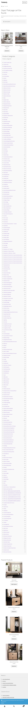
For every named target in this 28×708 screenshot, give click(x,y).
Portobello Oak (6, 406)
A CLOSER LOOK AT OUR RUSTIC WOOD (9, 685)
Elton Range (6, 202)
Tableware (5, 510)
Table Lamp (6, 506)
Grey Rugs (5, 245)
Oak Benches (6, 363)
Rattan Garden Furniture (8, 414)
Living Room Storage (7, 325)
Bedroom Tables (7, 93)
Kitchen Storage (6, 310)
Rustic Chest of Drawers (8, 457)
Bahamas (5, 80)
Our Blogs (4, 687)
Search (14, 706)
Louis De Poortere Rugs (8, 329)
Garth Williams (6, 239)
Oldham (5, 386)
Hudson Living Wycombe (8, 278)
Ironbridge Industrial (7, 300)
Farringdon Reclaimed (7, 211)
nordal (5, 359)
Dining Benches (6, 174)
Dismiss (2, 702)
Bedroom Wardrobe (7, 95)
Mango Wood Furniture (8, 339)
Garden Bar (6, 225)
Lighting (5, 319)
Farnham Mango (6, 209)
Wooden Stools (6, 549)
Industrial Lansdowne (7, 292)
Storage (5, 504)
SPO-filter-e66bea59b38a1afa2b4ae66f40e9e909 (12, 498)
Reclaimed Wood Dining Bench (9, 428)
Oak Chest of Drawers (7, 365)
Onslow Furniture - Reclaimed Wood (10, 390)
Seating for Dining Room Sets (9, 469)
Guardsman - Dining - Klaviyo (9, 251)
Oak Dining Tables (7, 369)
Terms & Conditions (5, 695)
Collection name (7, 158)
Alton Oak (5, 72)
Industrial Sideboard (7, 294)
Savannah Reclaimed (7, 465)
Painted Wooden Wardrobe (8, 398)
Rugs (4, 455)
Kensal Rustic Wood (7, 304)
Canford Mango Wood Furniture (9, 141)
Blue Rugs (5, 119)
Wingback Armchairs (7, 538)
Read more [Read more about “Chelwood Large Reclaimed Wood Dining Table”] (7, 50)
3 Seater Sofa (6, 64)
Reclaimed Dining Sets (8, 424)
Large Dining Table (7, 314)
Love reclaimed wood (6, 679)
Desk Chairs (6, 172)
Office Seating (6, 380)
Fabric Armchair (6, 204)
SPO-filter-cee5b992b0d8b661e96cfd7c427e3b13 (12, 496)
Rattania (5, 418)
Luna (4, 331)
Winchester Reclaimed (8, 536)
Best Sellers (6, 111)
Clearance (5, 148)
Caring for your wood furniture (7, 683)
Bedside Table (6, 99)
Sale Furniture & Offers (8, 463)
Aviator (5, 78)
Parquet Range (6, 400)
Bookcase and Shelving (8, 127)
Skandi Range (6, 479)
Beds (4, 97)
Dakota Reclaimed (7, 164)
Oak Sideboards (6, 371)
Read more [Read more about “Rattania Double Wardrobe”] (14, 638)
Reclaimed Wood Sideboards (9, 439)
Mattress (5, 343)
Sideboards (6, 477)
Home (3, 6)
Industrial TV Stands (7, 296)
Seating (5, 467)
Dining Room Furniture (8, 182)
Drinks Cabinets (6, 194)
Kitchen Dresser (6, 308)
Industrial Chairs (7, 280)
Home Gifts (6, 270)
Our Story (4, 681)
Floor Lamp (6, 217)
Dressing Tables (6, 192)
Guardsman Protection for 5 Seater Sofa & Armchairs (13, 262)
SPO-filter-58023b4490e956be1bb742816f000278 (12, 492)
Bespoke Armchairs (7, 103)
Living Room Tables (7, 327)
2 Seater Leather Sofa (7, 62)
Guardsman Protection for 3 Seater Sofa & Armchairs (13, 259)
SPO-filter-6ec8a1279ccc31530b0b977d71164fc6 (12, 494)
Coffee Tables (6, 154)
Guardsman (6, 247)
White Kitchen (6, 534)
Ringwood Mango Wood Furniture (9, 447)
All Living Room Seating (8, 70)
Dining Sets (6, 184)
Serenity (5, 471)
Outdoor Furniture (7, 392)
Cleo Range (6, 150)
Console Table (6, 162)
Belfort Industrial (7, 101)
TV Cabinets (6, 520)
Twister (5, 522)
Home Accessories (7, 268)
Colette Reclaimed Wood (8, 156)
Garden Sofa (6, 231)
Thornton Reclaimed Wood (8, 514)
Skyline (5, 481)
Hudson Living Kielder (7, 276)
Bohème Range (6, 123)
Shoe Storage (6, 473)
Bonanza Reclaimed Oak (8, 125)
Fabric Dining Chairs (7, 207)
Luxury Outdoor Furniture (8, 335)
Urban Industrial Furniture (8, 526)
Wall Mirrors (6, 530)
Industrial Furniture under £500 (9, 290)
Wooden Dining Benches (8, 544)
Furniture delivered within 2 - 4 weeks (10, 223)
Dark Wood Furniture (7, 166)
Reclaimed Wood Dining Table (9, 430)
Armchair (5, 74)
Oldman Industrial (7, 388)
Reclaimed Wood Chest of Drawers (10, 426)
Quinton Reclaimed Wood (8, 408)
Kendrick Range (6, 302)
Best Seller (6, 109)
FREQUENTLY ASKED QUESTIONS (8, 697)
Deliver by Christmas (7, 168)
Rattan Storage (6, 416)
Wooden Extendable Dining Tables (10, 547)
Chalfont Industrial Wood (8, 143)
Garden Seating (6, 229)
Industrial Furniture (7, 288)
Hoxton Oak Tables (7, 272)
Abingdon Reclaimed (7, 66)
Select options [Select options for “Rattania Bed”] (14, 584)
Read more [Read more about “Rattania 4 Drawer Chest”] (14, 666)
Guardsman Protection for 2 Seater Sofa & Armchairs (13, 257)
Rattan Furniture (7, 412)
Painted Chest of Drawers (8, 396)
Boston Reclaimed (7, 129)
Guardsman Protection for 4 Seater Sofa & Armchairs (13, 261)
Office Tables (6, 384)
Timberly (4, 2)
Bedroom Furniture (7, 88)
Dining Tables (6, 186)
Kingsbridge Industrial (8, 306)
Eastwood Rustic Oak (7, 198)
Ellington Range (7, 200)
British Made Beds (7, 133)
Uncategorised (6, 524)
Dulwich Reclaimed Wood (8, 196)
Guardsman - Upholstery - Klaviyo (9, 253)
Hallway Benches (7, 264)
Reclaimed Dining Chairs (8, 422)
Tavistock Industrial (7, 512)
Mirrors (5, 347)
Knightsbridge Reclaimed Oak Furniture (11, 312)
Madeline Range (6, 337)
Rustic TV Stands (7, 461)
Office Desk (6, 376)
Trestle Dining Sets (7, 516)
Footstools (6, 221)
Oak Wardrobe (6, 373)
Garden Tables (6, 235)
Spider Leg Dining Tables (8, 488)
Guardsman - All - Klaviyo (8, 249)
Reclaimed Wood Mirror (8, 437)
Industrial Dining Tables (8, 286)
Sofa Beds (5, 485)
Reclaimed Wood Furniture (8, 433)
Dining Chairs (6, 176)
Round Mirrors (6, 453)
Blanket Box (6, 117)
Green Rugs (6, 243)
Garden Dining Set (7, 227)
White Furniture (6, 532)
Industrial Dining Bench (8, 282)
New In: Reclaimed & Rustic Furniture (10, 353)
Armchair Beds (6, 76)
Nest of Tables (6, 351)
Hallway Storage (7, 266)
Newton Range (6, 357)
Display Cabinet (6, 188)
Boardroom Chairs (7, 121)
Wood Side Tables (7, 542)
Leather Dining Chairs (7, 317)
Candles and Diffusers (7, 139)
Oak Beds (5, 361)
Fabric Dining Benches (7, 205)
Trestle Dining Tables (7, 518)
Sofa (4, 483)
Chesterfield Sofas (7, 147)
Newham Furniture (7, 355)
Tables (5, 508)
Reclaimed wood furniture (8, 435)
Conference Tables (7, 160)
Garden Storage (6, 233)
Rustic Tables (6, 459)
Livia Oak (5, 321)
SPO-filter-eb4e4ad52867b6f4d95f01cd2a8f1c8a (12, 500)
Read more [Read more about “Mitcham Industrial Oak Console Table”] (21, 50)
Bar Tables (5, 82)
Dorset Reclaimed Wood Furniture (10, 190)
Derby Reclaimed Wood (8, 170)
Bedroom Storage (7, 92)
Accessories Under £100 (8, 68)
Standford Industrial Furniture (9, 502)
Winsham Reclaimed (7, 540)
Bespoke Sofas (6, 107)
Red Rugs (5, 445)
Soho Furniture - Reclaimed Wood (9, 487)
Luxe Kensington (7, 333)
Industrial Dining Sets (7, 284)
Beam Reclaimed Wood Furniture (9, 86)
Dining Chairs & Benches (8, 180)
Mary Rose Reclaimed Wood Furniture (10, 341)
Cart (22, 705)
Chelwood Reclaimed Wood (8, 145)
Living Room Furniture (8, 323)
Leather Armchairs (7, 316)
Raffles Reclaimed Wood (8, 410)
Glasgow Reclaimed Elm (8, 241)
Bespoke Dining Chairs (8, 105)
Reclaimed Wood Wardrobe (8, 441)
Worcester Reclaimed (7, 551)
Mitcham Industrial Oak (8, 349)
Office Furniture (6, 378)
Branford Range (6, 131)
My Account (4, 706)
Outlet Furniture (7, 394)
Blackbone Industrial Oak (8, 115)
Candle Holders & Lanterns (8, 137)
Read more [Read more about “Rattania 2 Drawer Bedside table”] (14, 611)
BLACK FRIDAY (6, 113)
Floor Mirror (6, 219)
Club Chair (5, 152)
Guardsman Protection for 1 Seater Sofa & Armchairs (13, 255)
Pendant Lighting (7, 402)
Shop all (5, 475)
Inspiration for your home (8, 298)
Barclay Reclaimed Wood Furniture (10, 84)
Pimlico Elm (6, 404)
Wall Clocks (6, 528)
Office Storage (6, 382)
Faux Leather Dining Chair (8, 213)
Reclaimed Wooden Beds (8, 443)
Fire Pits (5, 215)
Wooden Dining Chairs (7, 546)
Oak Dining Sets (6, 367)
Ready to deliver (6, 420)
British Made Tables (7, 135)
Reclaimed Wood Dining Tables (9, 432)
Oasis (5, 375)
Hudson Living (6, 274)
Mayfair (5, 345)
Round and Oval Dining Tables (9, 451)
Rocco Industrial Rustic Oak (8, 449)
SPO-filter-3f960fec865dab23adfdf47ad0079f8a (12, 490)
